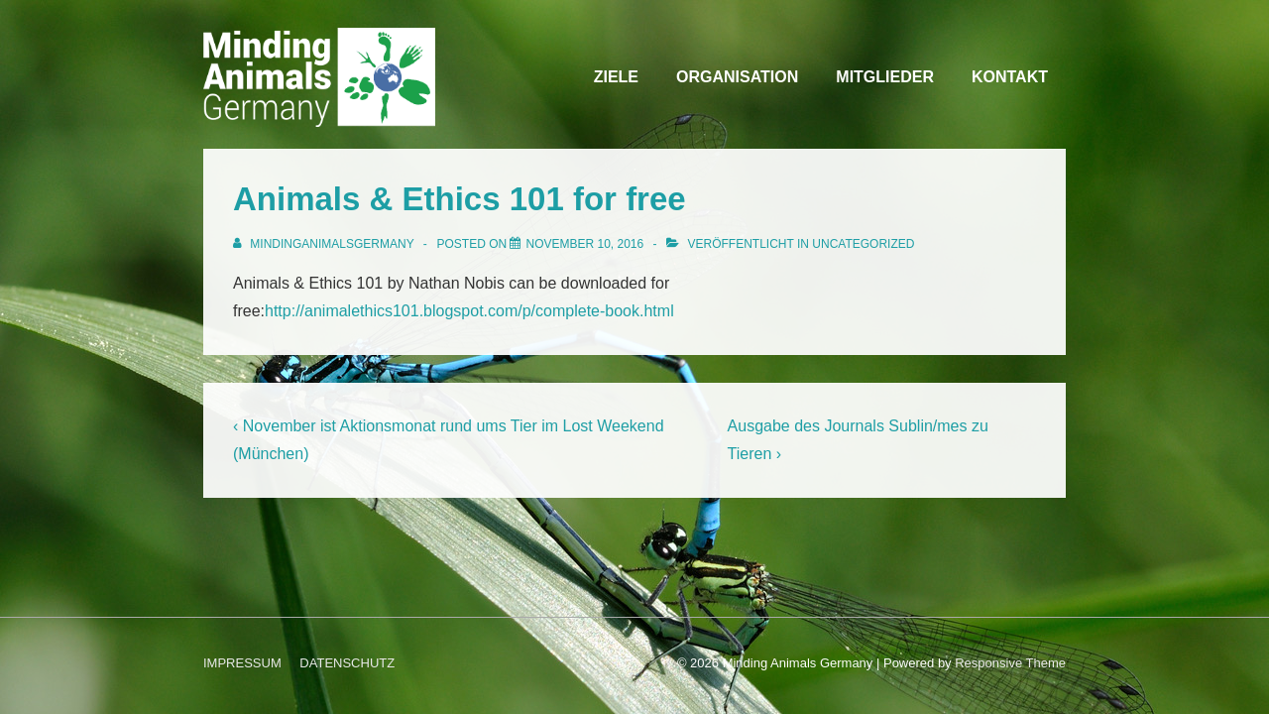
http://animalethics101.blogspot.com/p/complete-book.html (469, 310)
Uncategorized (863, 244)
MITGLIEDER (885, 76)
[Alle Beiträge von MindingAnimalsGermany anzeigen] (325, 244)
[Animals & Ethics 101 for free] (584, 244)
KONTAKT (1010, 76)
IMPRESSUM (242, 662)
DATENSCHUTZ (347, 662)
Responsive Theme (1010, 662)
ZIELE (616, 76)
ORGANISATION (737, 76)
